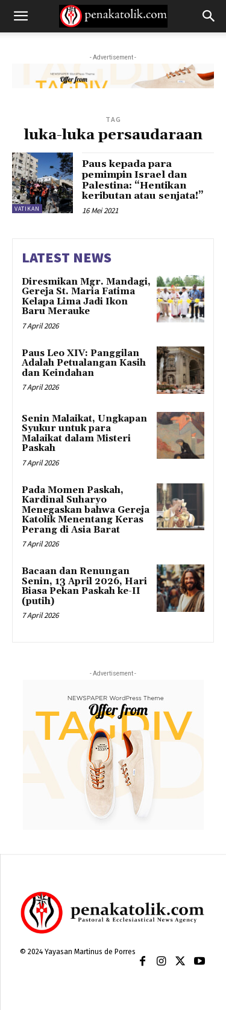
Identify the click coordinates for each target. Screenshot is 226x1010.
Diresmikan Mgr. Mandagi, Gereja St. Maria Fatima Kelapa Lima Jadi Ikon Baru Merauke (86, 297)
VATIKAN (27, 209)
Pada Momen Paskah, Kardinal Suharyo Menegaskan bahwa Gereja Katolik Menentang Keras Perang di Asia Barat (85, 510)
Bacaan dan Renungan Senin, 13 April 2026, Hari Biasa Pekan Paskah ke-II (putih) (84, 586)
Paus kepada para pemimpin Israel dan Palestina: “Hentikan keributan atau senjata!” (143, 180)
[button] (20, 16)
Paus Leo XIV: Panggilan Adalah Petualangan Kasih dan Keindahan (84, 363)
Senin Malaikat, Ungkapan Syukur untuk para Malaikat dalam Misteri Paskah (84, 434)
